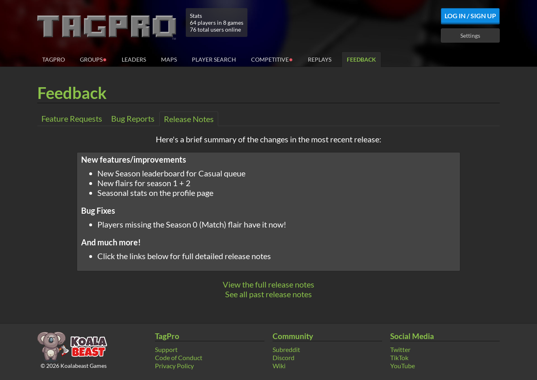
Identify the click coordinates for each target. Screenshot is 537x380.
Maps (169, 59)
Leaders (134, 59)
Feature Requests (71, 118)
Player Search (214, 59)
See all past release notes (268, 294)
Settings (470, 35)
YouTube (402, 365)
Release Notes (189, 119)
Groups (93, 59)
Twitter (400, 349)
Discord (283, 357)
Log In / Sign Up (470, 15)
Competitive (272, 59)
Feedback (361, 59)
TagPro (53, 59)
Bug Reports (133, 118)
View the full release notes (268, 284)
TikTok (399, 357)
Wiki (279, 365)
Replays (319, 59)
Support (166, 349)
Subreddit (286, 349)
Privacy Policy (174, 365)
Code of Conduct (178, 357)
